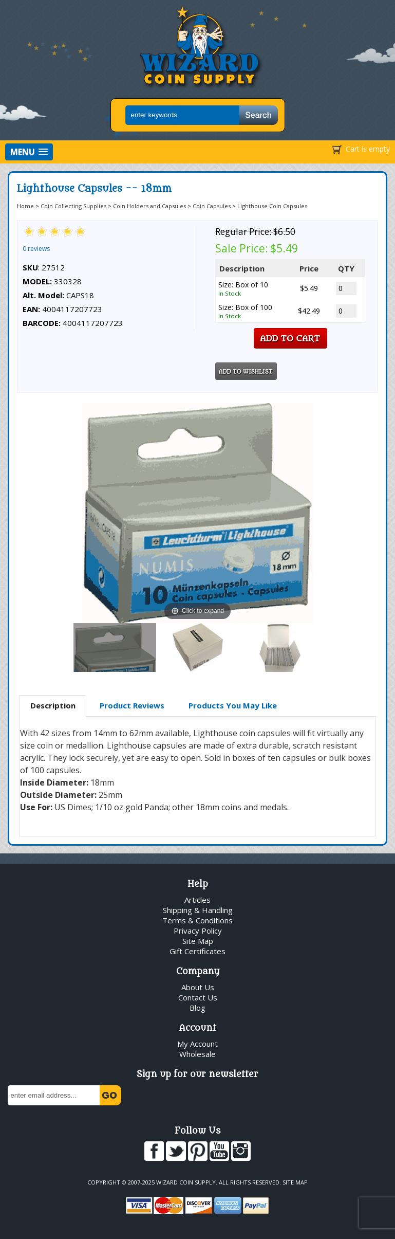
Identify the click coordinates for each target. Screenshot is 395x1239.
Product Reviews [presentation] (132, 705)
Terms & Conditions (197, 920)
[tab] (53, 706)
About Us (197, 987)
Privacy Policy (198, 930)
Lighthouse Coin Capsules (272, 206)
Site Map (197, 941)
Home (25, 206)
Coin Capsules (212, 206)
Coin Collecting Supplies (73, 206)
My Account (197, 1043)
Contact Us (197, 997)
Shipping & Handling (198, 910)
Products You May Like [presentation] (233, 705)
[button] (29, 151)
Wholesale (197, 1054)
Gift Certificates (197, 951)
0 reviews (36, 248)
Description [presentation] (53, 705)
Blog (197, 1008)
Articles (197, 900)
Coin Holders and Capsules (149, 206)
